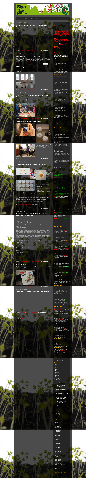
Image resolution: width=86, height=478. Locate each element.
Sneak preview (21, 264)
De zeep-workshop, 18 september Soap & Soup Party (62, 391)
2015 (56, 372)
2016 (56, 370)
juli (56, 405)
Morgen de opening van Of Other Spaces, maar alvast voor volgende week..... (32, 214)
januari (57, 414)
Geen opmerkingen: (35, 50)
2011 (56, 378)
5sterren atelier (57, 422)
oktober (57, 382)
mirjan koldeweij (57, 463)
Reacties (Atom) (24, 318)
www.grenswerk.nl (28, 61)
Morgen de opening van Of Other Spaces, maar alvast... (61, 398)
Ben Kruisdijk (57, 426)
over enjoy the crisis (58, 360)
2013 (56, 375)
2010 (56, 416)
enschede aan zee (58, 455)
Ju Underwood (57, 432)
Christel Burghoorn (58, 427)
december (58, 379)
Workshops (38, 18)
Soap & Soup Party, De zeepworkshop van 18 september (62, 395)
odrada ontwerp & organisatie (60, 464)
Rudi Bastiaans (57, 443)
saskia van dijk (57, 467)
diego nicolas (57, 452)
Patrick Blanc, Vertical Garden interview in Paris (32, 291)
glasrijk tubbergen (58, 459)
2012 (56, 376)
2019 (56, 366)
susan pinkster (57, 468)
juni (57, 407)
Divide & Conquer (58, 430)
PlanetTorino (57, 439)
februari (57, 413)
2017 (56, 369)
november (58, 381)
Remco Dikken (57, 440)
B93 (55, 423)
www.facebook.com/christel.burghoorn (61, 56)
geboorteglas (57, 456)
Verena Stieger (57, 447)
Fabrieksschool (57, 431)
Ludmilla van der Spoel (59, 436)
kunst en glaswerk (58, 460)
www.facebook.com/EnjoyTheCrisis (60, 55)
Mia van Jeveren (58, 438)
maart (57, 411)
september (58, 384)
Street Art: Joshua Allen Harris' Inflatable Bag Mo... (61, 386)
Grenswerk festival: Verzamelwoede (28, 56)
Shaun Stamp (57, 444)
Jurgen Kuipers (57, 435)
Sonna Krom (57, 446)
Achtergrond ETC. (29, 18)
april (57, 410)
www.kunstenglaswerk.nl (58, 42)
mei (57, 408)
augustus (58, 404)
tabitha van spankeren (59, 469)
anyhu (56, 448)
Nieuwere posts (20, 315)
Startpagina (19, 18)
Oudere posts (48, 315)
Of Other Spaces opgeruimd (25, 67)
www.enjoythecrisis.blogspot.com (22, 259)
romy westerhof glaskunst (59, 465)
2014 (56, 373)
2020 (56, 364)
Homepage (34, 315)
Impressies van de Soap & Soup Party (29, 121)
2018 (56, 367)
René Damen (57, 442)
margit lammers (57, 461)
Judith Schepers (58, 434)
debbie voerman (58, 451)
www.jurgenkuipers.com (61, 43)
